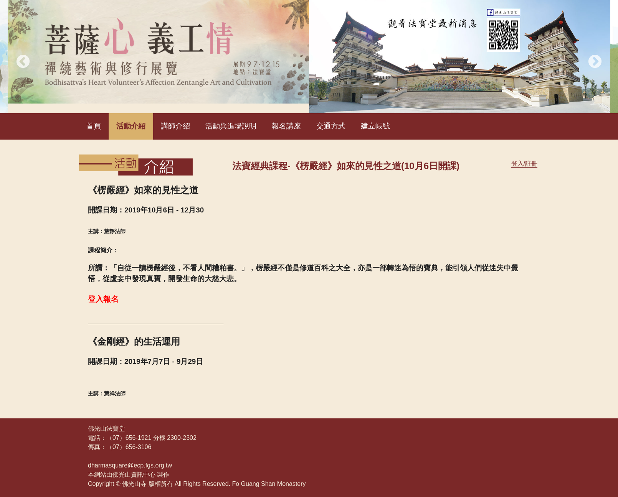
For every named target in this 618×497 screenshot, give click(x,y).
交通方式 (330, 126)
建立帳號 (375, 126)
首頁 (93, 126)
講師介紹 (175, 126)
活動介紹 (130, 126)
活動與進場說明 (230, 126)
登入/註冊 (524, 163)
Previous (23, 62)
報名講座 (286, 126)
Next (595, 62)
